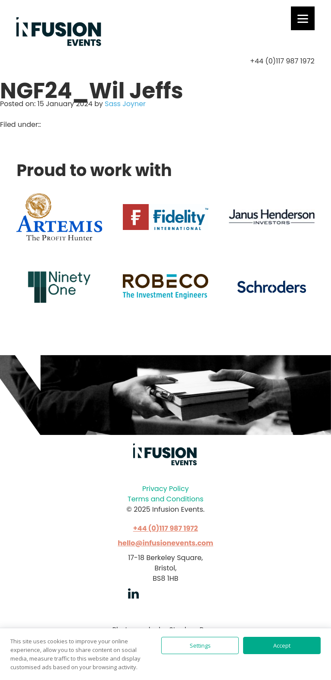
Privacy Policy (165, 489)
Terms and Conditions (165, 499)
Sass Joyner (125, 104)
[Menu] (303, 18)
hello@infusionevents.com (165, 543)
